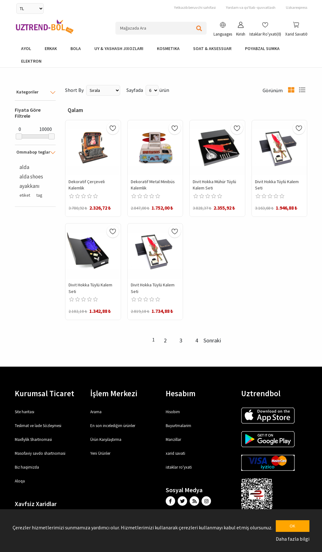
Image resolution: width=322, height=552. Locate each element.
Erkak (51, 48)
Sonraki (212, 340)
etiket (24, 195)
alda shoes (31, 176)
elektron (31, 61)
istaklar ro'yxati (179, 467)
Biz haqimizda (27, 467)
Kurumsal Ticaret (44, 393)
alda (24, 167)
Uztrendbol (260, 393)
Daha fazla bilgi (292, 539)
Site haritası (24, 411)
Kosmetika (168, 48)
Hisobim (173, 411)
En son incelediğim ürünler (112, 425)
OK (292, 526)
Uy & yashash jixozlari (118, 48)
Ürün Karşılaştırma (105, 439)
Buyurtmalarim (178, 425)
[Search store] (161, 28)
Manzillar (173, 439)
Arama (96, 411)
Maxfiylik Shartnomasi (33, 439)
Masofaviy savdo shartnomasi (40, 453)
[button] (223, 30)
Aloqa (20, 481)
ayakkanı (29, 186)
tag (39, 195)
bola (75, 48)
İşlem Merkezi (113, 393)
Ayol (26, 48)
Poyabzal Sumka (262, 48)
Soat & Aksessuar (212, 48)
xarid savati (175, 453)
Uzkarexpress (296, 7)
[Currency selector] (30, 8)
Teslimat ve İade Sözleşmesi (38, 425)
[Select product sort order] (103, 90)
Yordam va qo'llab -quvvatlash (250, 7)
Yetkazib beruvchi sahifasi (195, 7)
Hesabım (181, 393)
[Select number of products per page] (152, 90)
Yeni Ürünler (100, 453)
